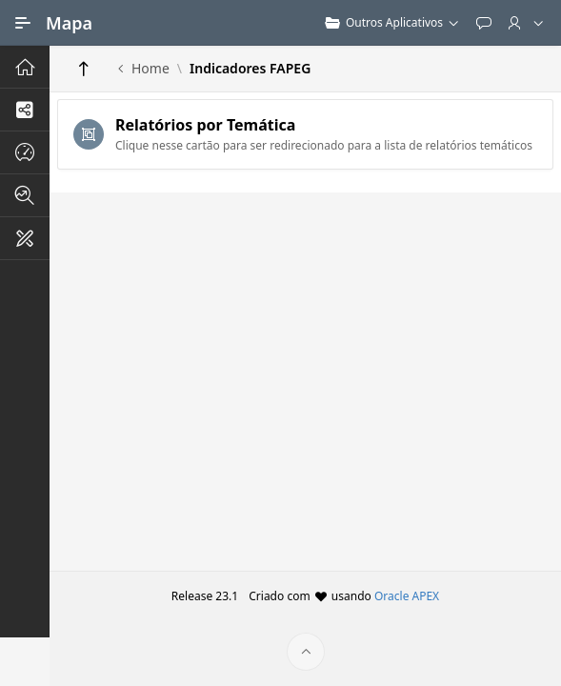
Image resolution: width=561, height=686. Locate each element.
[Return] (84, 68)
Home (150, 68)
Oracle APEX (406, 596)
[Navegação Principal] (23, 23)
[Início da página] (306, 652)
